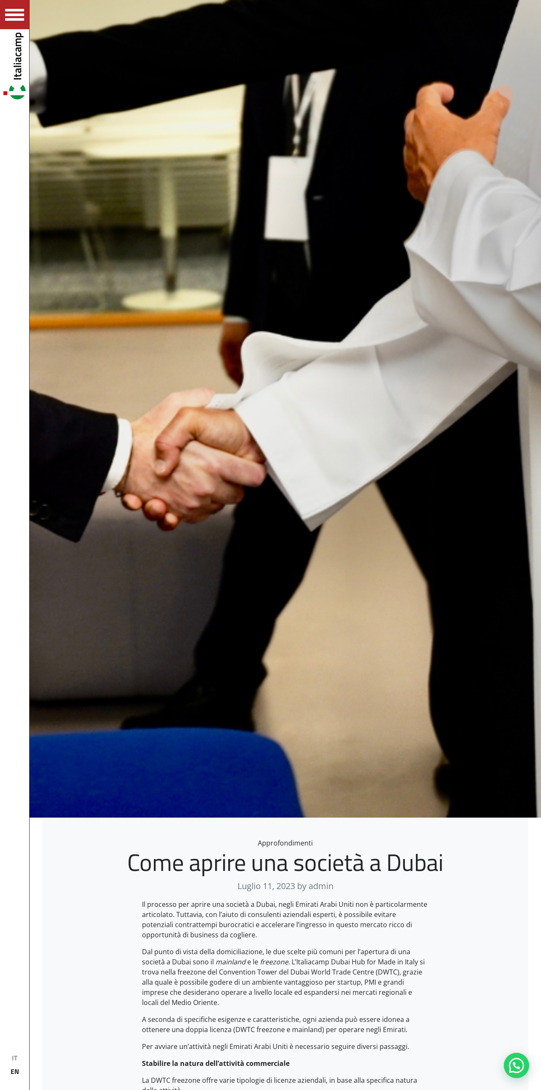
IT (14, 1058)
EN (15, 1071)
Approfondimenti (285, 843)
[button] (516, 1065)
